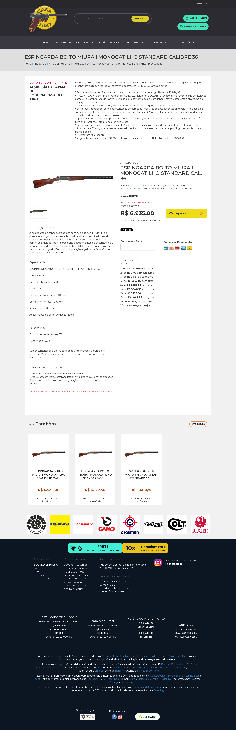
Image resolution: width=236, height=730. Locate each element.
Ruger (163, 678)
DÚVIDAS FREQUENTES (75, 565)
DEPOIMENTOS (41, 578)
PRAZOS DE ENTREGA (75, 585)
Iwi (169, 678)
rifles (170, 675)
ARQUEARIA (132, 42)
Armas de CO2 (177, 656)
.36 (87, 64)
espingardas (192, 675)
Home (28, 64)
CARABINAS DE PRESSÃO (94, 42)
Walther (133, 667)
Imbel (155, 678)
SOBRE (37, 568)
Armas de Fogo (110, 656)
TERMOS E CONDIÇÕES (76, 575)
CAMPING (157, 42)
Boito (106, 682)
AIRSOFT (145, 42)
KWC (172, 667)
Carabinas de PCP (130, 656)
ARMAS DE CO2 (116, 42)
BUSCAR (140, 18)
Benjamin (120, 670)
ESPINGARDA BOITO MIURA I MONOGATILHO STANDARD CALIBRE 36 (126, 64)
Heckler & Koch (148, 667)
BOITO (133, 196)
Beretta (118, 678)
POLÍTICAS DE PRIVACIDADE (78, 579)
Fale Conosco (203, 3)
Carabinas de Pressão (154, 656)
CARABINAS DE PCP (70, 42)
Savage (114, 682)
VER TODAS (198, 424)
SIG (189, 667)
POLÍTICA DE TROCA (74, 572)
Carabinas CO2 (184, 664)
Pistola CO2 (167, 664)
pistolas (152, 675)
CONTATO (39, 571)
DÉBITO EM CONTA (73, 589)
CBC (98, 678)
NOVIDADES (40, 575)
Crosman (163, 667)
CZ (104, 678)
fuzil (37, 678)
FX (194, 667)
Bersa (147, 678)
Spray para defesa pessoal (147, 687)
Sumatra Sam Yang (148, 670)
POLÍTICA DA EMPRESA (76, 568)
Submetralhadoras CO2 (49, 667)
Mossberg (127, 682)
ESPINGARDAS (75, 64)
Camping (158, 690)
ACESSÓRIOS (188, 42)
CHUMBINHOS (171, 42)
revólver (161, 675)
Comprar (186, 213)
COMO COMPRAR (73, 582)
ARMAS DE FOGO (50, 42)
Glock (133, 678)
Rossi (125, 667)
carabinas (179, 675)
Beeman (181, 667)
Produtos (39, 64)
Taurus (91, 678)
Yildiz (140, 678)
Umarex (98, 670)
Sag (118, 667)
